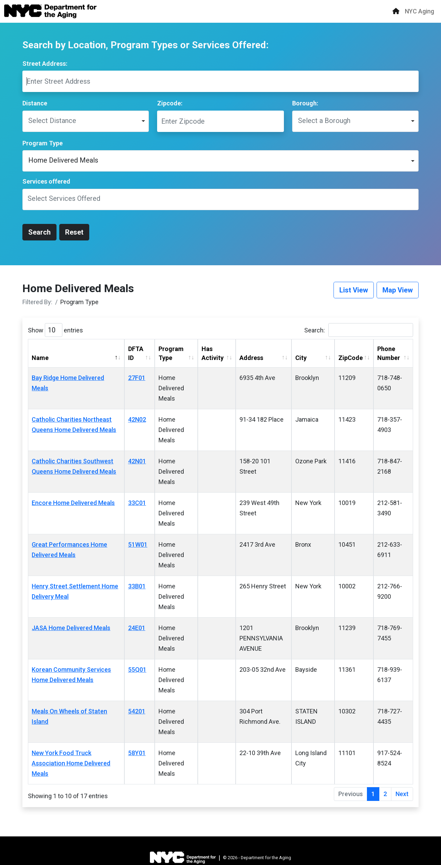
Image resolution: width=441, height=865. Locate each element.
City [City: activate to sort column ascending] (301, 357)
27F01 (136, 377)
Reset (74, 232)
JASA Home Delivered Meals (71, 627)
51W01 (137, 544)
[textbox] (68, 199)
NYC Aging (419, 11)
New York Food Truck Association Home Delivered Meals (71, 763)
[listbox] (85, 121)
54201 (136, 711)
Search (39, 232)
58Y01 (137, 752)
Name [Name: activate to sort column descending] (40, 357)
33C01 (137, 502)
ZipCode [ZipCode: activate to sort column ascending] (350, 357)
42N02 (137, 419)
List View (353, 290)
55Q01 (137, 669)
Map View (397, 290)
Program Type (42, 143)
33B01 (137, 586)
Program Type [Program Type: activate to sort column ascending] (171, 353)
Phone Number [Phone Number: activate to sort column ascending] (388, 353)
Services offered (46, 181)
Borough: (305, 103)
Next (402, 793)
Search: (358, 330)
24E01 (136, 627)
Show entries (55, 330)
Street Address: (45, 63)
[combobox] (220, 199)
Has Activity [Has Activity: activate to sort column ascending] (213, 353)
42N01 (137, 461)
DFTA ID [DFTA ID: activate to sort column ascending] (135, 353)
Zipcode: (170, 103)
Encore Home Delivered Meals (73, 502)
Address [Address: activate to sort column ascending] (251, 357)
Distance (34, 103)
